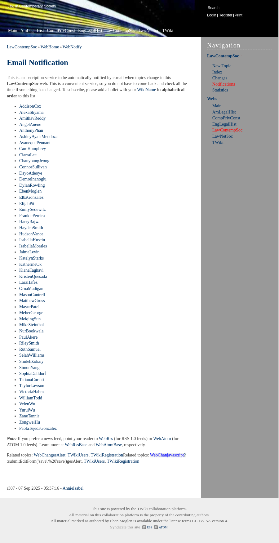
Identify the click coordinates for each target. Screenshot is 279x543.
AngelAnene (30, 124)
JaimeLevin (29, 252)
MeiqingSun (30, 319)
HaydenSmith (31, 227)
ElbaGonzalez (31, 197)
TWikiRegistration (107, 455)
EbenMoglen (30, 191)
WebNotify (72, 47)
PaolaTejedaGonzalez (38, 428)
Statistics (220, 90)
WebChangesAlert (49, 455)
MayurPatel (29, 307)
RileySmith (29, 343)
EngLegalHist (90, 30)
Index (217, 72)
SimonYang (29, 367)
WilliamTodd (30, 398)
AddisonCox (30, 106)
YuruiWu (27, 410)
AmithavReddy (32, 118)
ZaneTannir (29, 416)
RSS (150, 527)
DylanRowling (32, 185)
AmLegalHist (32, 30)
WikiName (146, 89)
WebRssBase (76, 445)
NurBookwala (31, 331)
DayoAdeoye (30, 173)
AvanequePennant (35, 142)
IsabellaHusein (32, 240)
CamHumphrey (32, 148)
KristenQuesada (33, 276)
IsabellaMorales (33, 246)
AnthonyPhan (31, 130)
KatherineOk (30, 264)
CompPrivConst (61, 30)
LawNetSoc (149, 30)
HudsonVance (31, 234)
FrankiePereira (32, 215)
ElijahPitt (27, 203)
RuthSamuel (30, 349)
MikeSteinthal (31, 325)
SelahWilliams (32, 355)
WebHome (50, 47)
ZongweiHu (29, 422)
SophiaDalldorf (32, 373)
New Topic (221, 66)
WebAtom (162, 438)
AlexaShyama (31, 112)
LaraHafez (28, 282)
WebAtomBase (109, 445)
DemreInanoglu (32, 179)
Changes (219, 78)
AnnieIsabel (73, 488)
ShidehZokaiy (31, 361)
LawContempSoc (120, 30)
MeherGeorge (31, 312)
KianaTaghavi (31, 270)
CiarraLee (28, 155)
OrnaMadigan (31, 288)
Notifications (223, 84)
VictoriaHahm (31, 391)
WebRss (106, 438)
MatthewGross (32, 300)
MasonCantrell (32, 294)
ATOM (163, 527)
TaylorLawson (31, 385)
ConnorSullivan (33, 167)
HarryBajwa (29, 221)
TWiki (167, 30)
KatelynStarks (31, 258)
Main (12, 30)
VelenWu (27, 404)
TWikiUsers (78, 455)
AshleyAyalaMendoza (38, 136)
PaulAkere (28, 337)
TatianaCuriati (31, 379)
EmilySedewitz (32, 209)
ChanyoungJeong (34, 160)
